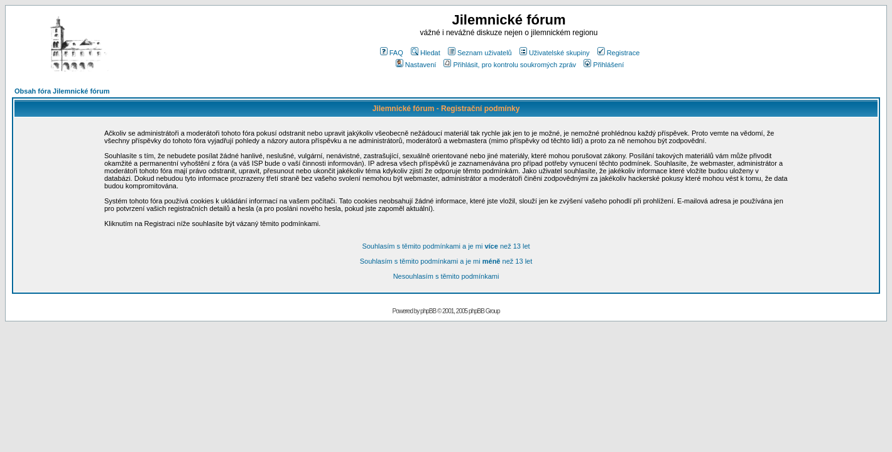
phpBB (428, 311)
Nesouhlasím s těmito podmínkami (446, 276)
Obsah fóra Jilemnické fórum (62, 91)
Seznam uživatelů (480, 52)
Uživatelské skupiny (554, 52)
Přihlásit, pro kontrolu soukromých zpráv (509, 64)
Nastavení (416, 64)
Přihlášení (604, 64)
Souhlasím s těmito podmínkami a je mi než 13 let (446, 246)
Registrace (618, 52)
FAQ (391, 52)
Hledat (425, 52)
